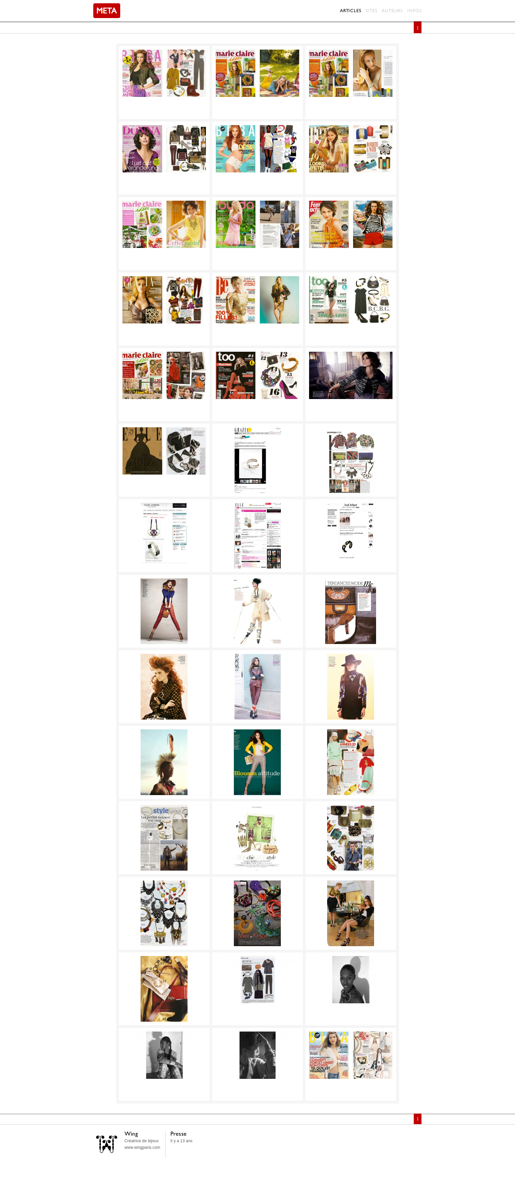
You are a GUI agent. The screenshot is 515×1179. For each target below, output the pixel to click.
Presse (178, 1133)
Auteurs (392, 10)
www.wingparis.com (142, 1147)
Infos (414, 10)
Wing (131, 1133)
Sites (371, 10)
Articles (350, 10)
